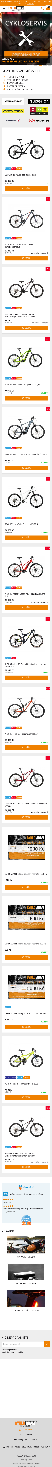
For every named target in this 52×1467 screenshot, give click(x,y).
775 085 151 (30, 4)
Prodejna (4, 2)
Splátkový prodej (26, 1460)
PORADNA (8, 1231)
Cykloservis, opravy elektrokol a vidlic (26, 1463)
